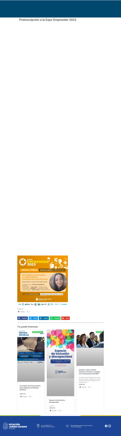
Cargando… (47, 139)
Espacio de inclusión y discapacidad (57, 401)
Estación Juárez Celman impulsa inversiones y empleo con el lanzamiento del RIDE (89, 372)
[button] (22, 318)
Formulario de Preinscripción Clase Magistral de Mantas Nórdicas (30, 388)
